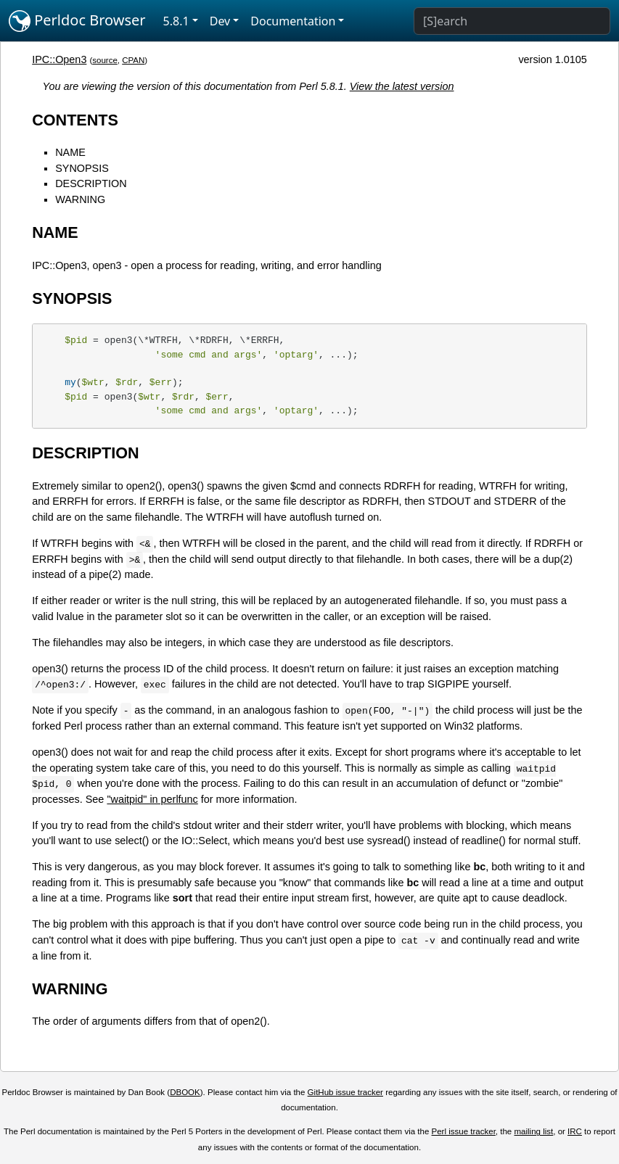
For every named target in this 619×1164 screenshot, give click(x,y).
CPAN (133, 60)
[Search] (512, 21)
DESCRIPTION (90, 183)
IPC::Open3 (59, 59)
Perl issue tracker (464, 1131)
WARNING (80, 199)
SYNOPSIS (82, 168)
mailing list (533, 1131)
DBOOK (185, 1092)
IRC (574, 1131)
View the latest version (402, 86)
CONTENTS (75, 120)
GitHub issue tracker (345, 1092)
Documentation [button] (292, 21)
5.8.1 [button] (176, 21)
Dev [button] (220, 21)
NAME (70, 152)
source (105, 60)
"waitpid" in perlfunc (152, 799)
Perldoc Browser (77, 21)
